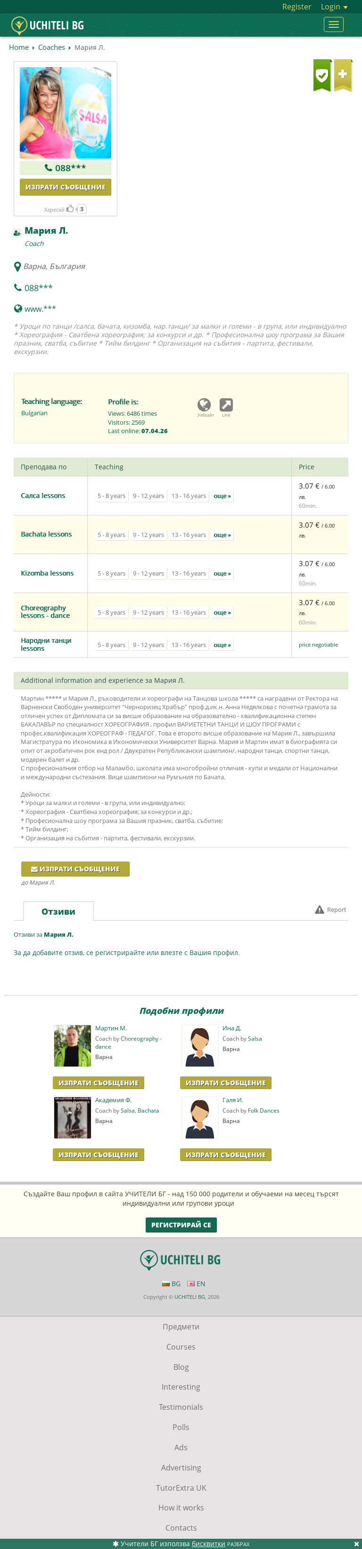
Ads (181, 1447)
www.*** (40, 309)
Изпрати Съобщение (98, 1082)
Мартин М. (111, 1028)
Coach (34, 243)
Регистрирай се (181, 1224)
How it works (181, 1507)
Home (19, 47)
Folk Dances (264, 1110)
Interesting (181, 1387)
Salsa (255, 1039)
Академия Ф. (113, 1100)
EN (196, 1283)
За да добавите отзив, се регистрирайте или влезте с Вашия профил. (127, 952)
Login (334, 6)
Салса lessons (43, 495)
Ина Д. (231, 1028)
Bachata (148, 1110)
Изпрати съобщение (65, 186)
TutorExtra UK (181, 1488)
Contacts (181, 1528)
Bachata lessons (46, 534)
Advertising (181, 1467)
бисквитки (208, 1543)
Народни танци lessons (46, 644)
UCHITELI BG (189, 1296)
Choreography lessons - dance (45, 611)
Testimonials (181, 1407)
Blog (181, 1367)
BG (171, 1283)
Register (297, 6)
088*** (70, 168)
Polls (181, 1427)
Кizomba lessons (47, 573)
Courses (181, 1347)
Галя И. (232, 1100)
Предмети (181, 1326)
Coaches (51, 47)
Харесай (59, 209)
